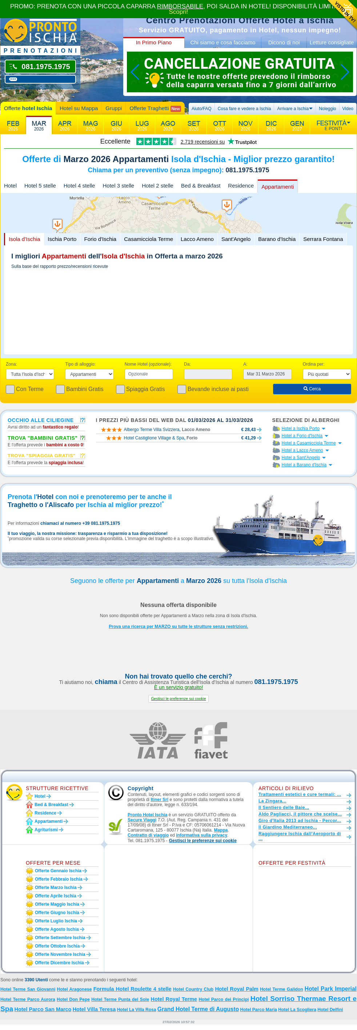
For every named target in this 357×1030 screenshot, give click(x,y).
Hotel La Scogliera (297, 1009)
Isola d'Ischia (24, 239)
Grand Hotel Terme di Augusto (198, 1009)
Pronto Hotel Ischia (147, 814)
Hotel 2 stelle (157, 185)
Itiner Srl (159, 799)
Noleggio (327, 108)
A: (245, 364)
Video (347, 108)
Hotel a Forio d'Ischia (302, 435)
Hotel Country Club (193, 989)
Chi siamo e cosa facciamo (222, 42)
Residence (241, 185)
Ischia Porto (62, 239)
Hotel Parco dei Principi (223, 999)
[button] (178, 699)
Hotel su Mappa (79, 108)
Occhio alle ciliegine (41, 420)
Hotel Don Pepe (73, 999)
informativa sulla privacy (201, 835)
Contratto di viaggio (148, 835)
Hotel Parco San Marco (43, 1009)
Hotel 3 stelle (118, 185)
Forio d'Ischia (100, 239)
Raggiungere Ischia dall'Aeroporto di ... (299, 836)
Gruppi (113, 108)
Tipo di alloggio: (80, 364)
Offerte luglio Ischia (56, 921)
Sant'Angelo (235, 239)
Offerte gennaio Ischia (58, 870)
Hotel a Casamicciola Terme (309, 443)
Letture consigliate (332, 42)
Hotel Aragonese (74, 989)
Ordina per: (314, 364)
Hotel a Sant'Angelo (301, 457)
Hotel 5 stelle (40, 185)
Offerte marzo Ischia (56, 887)
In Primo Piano (154, 42)
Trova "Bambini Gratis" (43, 437)
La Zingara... (272, 801)
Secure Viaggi (142, 819)
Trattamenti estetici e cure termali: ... (299, 794)
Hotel (10, 185)
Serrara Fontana (323, 239)
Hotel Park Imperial (331, 989)
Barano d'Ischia (277, 239)
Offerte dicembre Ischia (59, 962)
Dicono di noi (284, 42)
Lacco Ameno (197, 239)
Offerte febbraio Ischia (59, 879)
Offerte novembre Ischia (60, 954)
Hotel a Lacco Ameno (302, 450)
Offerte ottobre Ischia (57, 946)
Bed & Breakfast (200, 185)
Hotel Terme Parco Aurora (27, 999)
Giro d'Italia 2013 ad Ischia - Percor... (299, 820)
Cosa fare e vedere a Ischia (244, 108)
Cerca (312, 388)
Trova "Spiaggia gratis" (42, 455)
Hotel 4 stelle (79, 185)
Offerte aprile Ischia (55, 895)
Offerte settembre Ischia (60, 937)
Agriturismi (46, 829)
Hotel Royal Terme (174, 999)
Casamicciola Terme (148, 239)
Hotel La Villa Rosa (136, 1009)
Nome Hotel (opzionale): (148, 364)
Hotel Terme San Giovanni (27, 989)
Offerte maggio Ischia (57, 904)
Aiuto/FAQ (202, 108)
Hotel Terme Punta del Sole (120, 999)
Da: (187, 364)
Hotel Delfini (330, 1009)
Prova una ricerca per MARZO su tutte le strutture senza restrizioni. (178, 626)
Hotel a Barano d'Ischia (304, 464)
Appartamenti (277, 187)
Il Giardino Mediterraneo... (287, 827)
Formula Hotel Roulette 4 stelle (132, 989)
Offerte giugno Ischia (57, 912)
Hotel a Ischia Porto (301, 428)
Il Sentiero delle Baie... (283, 807)
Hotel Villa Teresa (94, 1009)
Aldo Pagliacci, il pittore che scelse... (300, 814)
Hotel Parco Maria (258, 1009)
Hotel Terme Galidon (281, 989)
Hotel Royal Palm (236, 989)
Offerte (28, 108)
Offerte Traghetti (155, 108)
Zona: (11, 364)
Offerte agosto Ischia (57, 929)
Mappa (221, 830)
